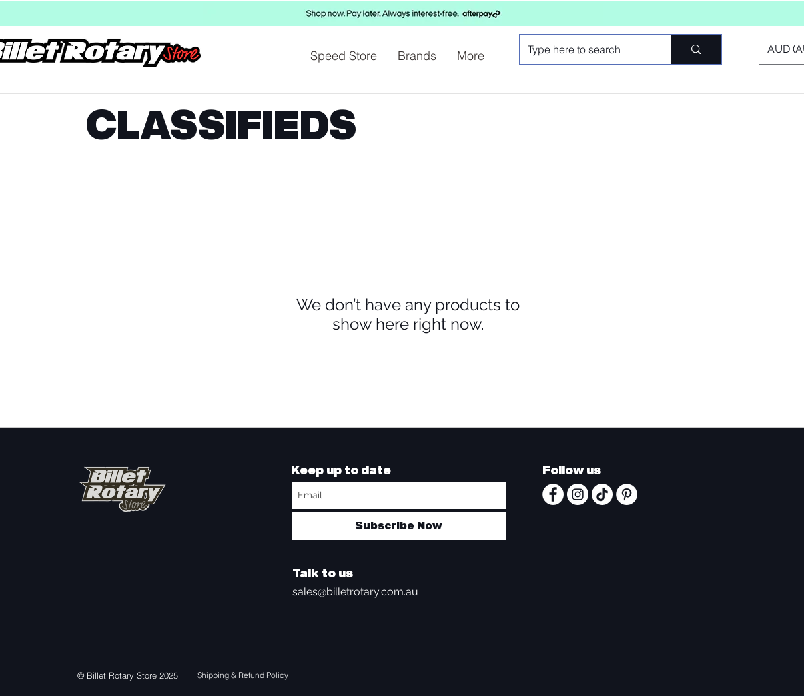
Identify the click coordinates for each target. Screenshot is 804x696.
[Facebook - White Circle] (553, 494)
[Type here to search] (585, 49)
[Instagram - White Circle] (577, 494)
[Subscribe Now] (399, 526)
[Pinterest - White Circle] (626, 494)
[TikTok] (602, 494)
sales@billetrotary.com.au (355, 591)
